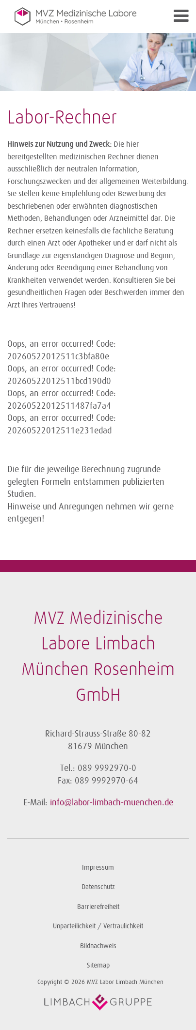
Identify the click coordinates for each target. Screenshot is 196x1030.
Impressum (98, 867)
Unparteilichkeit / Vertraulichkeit (98, 926)
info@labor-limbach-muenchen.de (111, 802)
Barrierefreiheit (98, 907)
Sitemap (98, 965)
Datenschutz (98, 887)
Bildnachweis (98, 946)
